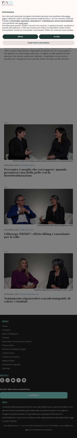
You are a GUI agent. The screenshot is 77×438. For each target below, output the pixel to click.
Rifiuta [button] (20, 426)
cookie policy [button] (23, 413)
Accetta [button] (57, 426)
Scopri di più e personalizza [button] (38, 433)
